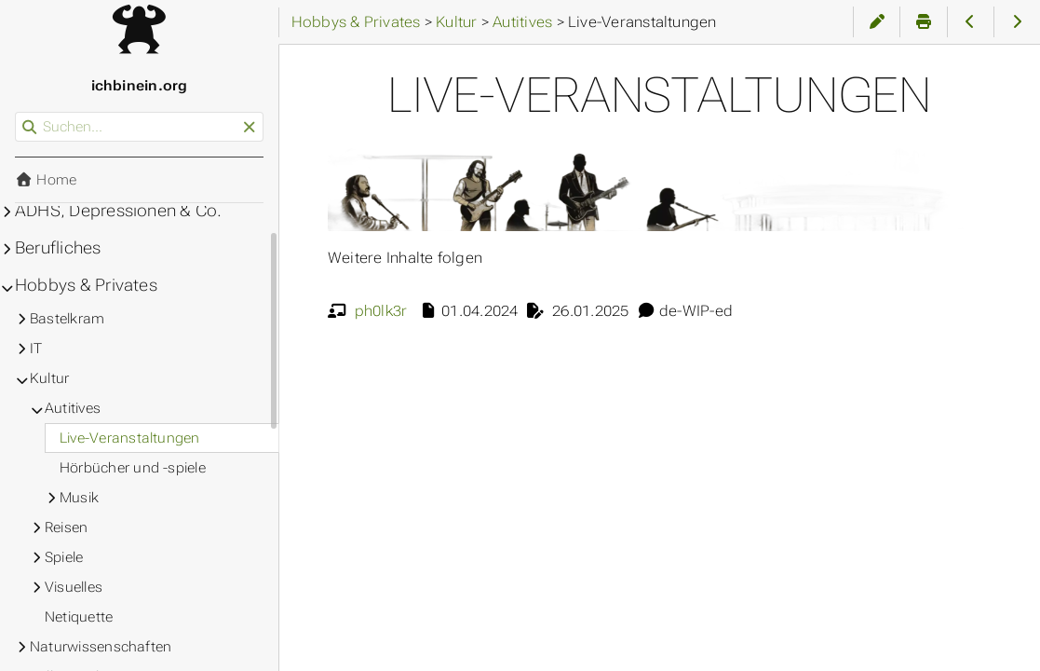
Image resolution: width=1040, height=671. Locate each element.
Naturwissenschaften (100, 646)
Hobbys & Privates (86, 285)
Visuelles (73, 587)
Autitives (73, 408)
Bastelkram (67, 318)
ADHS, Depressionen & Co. (118, 210)
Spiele (64, 557)
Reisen (66, 527)
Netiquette (79, 617)
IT (36, 348)
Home (45, 179)
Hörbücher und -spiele (133, 467)
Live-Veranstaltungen (130, 438)
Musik (79, 497)
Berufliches (58, 248)
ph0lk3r (381, 311)
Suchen (16, 112)
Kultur (49, 378)
